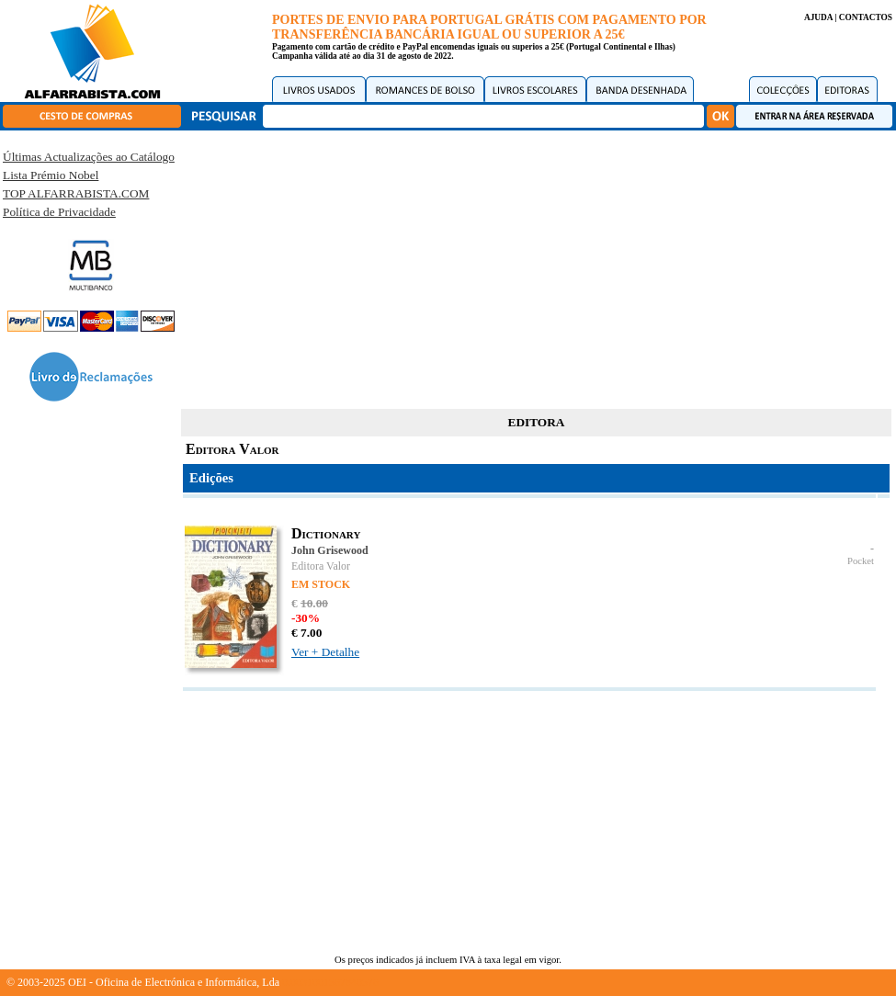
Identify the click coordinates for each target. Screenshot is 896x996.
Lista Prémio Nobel (50, 175)
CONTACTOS (865, 17)
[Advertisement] (536, 266)
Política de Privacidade (59, 212)
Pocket (860, 561)
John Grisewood (330, 550)
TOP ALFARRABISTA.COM (76, 193)
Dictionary (325, 533)
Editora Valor (320, 566)
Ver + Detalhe (325, 652)
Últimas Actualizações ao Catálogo (89, 157)
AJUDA (818, 17)
